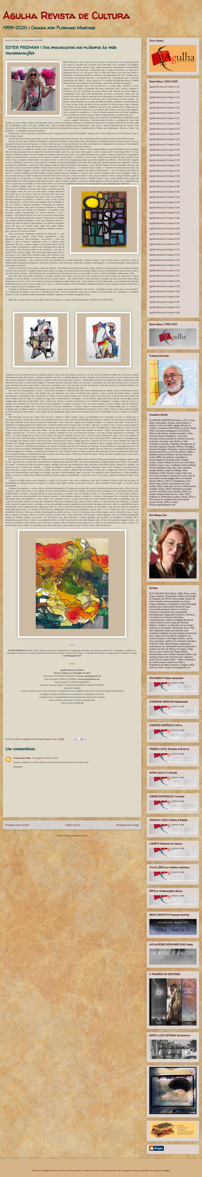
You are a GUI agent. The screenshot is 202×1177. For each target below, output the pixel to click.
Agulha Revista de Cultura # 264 (164, 312)
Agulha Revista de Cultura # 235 (164, 160)
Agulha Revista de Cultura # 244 (164, 207)
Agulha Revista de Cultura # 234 (164, 155)
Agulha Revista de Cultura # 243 (164, 202)
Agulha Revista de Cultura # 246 (164, 218)
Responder (18, 766)
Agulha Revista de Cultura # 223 (164, 97)
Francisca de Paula (22, 758)
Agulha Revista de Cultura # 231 (164, 139)
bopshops (145, 1170)
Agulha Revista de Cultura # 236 (164, 165)
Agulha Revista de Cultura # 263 (164, 307)
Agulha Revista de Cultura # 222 (164, 92)
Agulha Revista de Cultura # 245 (164, 212)
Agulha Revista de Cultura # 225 (164, 107)
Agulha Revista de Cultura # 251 (164, 244)
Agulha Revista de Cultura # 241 (164, 191)
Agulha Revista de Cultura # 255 (164, 265)
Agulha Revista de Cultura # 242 (164, 197)
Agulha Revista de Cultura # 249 (164, 234)
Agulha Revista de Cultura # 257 (164, 276)
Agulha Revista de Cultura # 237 (164, 171)
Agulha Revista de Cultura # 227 (164, 118)
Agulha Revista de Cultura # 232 (164, 144)
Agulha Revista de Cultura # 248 (164, 228)
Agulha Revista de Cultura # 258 (164, 281)
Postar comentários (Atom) (76, 835)
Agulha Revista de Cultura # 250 (164, 239)
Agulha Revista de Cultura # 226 (164, 113)
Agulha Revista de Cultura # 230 (164, 134)
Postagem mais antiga (127, 824)
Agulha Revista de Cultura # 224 (164, 102)
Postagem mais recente (17, 824)
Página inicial (73, 824)
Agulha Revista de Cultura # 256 (164, 270)
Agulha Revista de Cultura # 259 (164, 286)
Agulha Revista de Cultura (66, 15)
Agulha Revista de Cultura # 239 (164, 181)
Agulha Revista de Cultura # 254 (164, 260)
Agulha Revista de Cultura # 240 (164, 186)
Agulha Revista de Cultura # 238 (164, 176)
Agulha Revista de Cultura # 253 (164, 255)
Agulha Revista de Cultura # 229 (164, 129)
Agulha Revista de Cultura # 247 (164, 223)
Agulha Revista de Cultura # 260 (164, 291)
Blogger (166, 1170)
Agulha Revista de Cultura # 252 (164, 249)
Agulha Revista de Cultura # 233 (164, 150)
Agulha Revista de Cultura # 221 (164, 87)
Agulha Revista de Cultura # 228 (164, 123)
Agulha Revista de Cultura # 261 (164, 296)
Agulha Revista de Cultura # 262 (164, 302)
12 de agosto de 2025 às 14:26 (45, 758)
